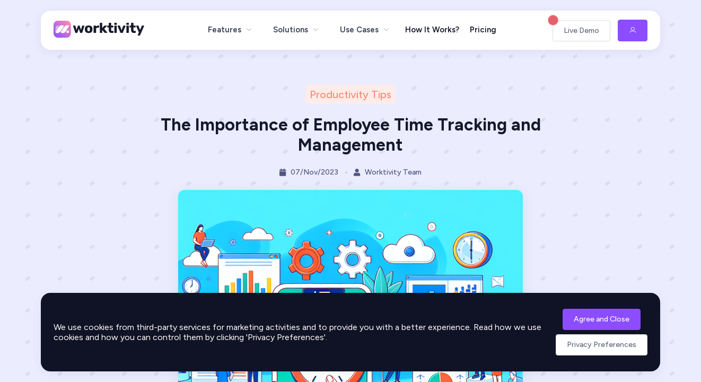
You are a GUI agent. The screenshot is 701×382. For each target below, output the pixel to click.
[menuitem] (229, 30)
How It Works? (432, 29)
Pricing (483, 29)
